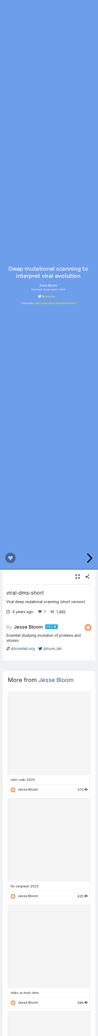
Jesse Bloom (28, 627)
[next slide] (89, 558)
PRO (50, 626)
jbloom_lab (50, 648)
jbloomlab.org (20, 648)
